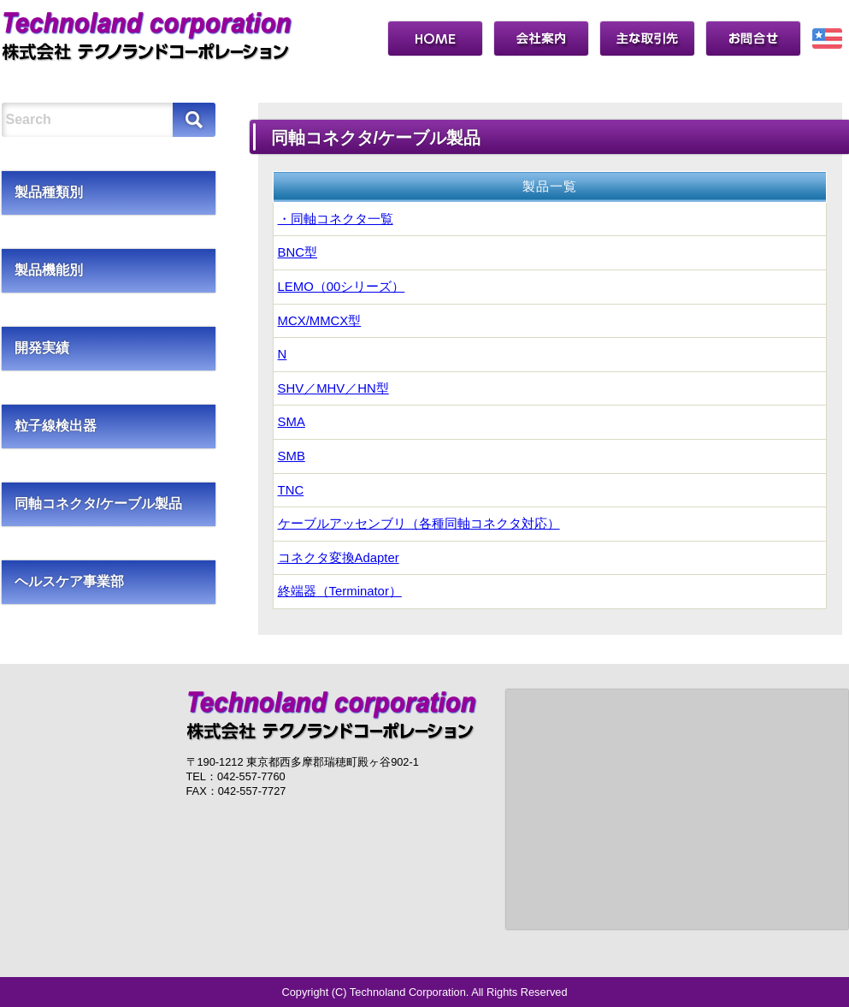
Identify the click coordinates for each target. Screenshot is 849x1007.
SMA (291, 422)
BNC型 (297, 252)
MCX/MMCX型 (320, 321)
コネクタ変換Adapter (338, 558)
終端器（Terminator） (340, 591)
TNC (291, 490)
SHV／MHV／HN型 (333, 388)
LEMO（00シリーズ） (341, 286)
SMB (291, 456)
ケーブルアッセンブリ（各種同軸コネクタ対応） (419, 523)
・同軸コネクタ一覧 (335, 219)
